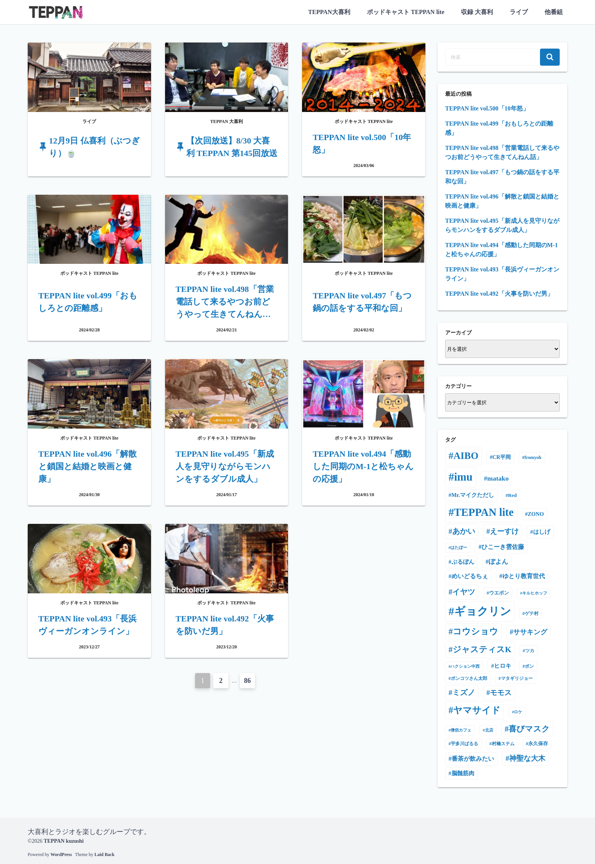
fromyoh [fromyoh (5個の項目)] (532, 457)
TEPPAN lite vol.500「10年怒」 (487, 108)
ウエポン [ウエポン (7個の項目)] (499, 593)
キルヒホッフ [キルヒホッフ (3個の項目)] (534, 593)
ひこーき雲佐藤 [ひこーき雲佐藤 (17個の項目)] (503, 546)
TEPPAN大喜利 (329, 12)
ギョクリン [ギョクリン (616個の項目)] (482, 611)
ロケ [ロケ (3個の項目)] (518, 712)
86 (247, 680)
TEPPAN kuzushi (63, 841)
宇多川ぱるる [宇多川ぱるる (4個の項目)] (464, 743)
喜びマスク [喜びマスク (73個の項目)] (529, 728)
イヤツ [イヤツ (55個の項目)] (463, 592)
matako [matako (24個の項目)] (497, 478)
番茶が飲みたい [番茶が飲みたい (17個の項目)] (473, 758)
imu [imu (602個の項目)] (463, 477)
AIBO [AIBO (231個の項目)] (466, 455)
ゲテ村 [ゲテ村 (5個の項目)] (531, 613)
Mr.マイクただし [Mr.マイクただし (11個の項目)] (472, 495)
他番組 (554, 12)
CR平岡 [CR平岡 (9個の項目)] (502, 457)
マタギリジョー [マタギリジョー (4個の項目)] (517, 678)
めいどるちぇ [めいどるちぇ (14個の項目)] (470, 576)
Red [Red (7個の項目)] (512, 495)
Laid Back (104, 854)
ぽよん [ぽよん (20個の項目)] (498, 561)
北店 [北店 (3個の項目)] (489, 730)
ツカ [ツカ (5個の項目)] (529, 650)
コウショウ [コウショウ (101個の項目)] (475, 631)
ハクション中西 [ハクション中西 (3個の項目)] (465, 666)
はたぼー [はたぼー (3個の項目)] (458, 548)
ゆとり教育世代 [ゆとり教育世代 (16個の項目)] (523, 576)
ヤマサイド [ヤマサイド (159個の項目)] (477, 710)
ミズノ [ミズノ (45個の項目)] (463, 692)
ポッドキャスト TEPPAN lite (405, 12)
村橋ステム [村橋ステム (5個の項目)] (503, 743)
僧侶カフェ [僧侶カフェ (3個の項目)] (460, 730)
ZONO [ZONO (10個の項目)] (536, 514)
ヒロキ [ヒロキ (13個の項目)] (502, 665)
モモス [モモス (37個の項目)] (501, 693)
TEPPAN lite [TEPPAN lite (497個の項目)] (483, 512)
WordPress (61, 854)
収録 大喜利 (477, 12)
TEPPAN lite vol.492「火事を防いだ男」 (499, 293)
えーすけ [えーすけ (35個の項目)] (504, 531)
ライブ (519, 12)
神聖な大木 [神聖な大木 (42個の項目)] (527, 758)
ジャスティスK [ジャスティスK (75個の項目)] (482, 649)
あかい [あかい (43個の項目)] (463, 531)
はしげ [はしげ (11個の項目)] (541, 532)
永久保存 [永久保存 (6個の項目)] (538, 743)
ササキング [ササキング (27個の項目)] (530, 632)
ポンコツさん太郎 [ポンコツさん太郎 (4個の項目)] (469, 678)
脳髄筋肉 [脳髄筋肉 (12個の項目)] (463, 773)
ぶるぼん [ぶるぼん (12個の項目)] (463, 562)
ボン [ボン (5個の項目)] (529, 666)
